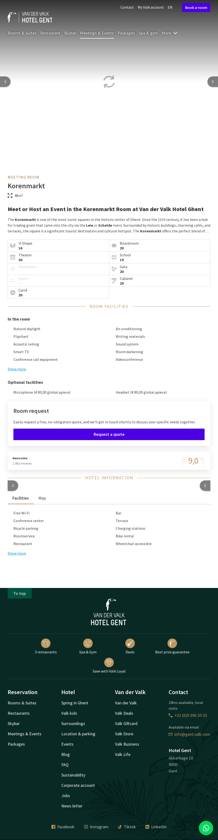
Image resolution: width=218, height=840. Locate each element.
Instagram (96, 826)
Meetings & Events (97, 33)
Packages (126, 33)
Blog (65, 754)
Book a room (196, 7)
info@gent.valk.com (189, 734)
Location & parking (78, 733)
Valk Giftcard (126, 723)
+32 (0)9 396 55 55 (188, 715)
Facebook (63, 826)
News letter (71, 806)
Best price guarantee (172, 646)
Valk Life (122, 754)
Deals (130, 646)
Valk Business (127, 744)
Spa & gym (148, 33)
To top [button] (19, 593)
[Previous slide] (5, 81)
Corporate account (78, 785)
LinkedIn (155, 826)
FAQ (65, 764)
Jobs (65, 795)
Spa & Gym (88, 646)
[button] (13, 485)
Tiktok (127, 826)
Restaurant (50, 33)
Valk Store (124, 733)
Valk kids (69, 713)
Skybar (70, 33)
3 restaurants (46, 646)
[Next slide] (212, 81)
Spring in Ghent (74, 703)
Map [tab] (42, 498)
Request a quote (109, 434)
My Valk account (151, 7)
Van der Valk (126, 703)
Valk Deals (124, 713)
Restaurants (19, 713)
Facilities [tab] (20, 498)
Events (67, 744)
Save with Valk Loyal (109, 665)
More (170, 33)
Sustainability (73, 775)
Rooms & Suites (22, 33)
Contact (127, 7)
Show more (17, 369)
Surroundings (73, 723)
